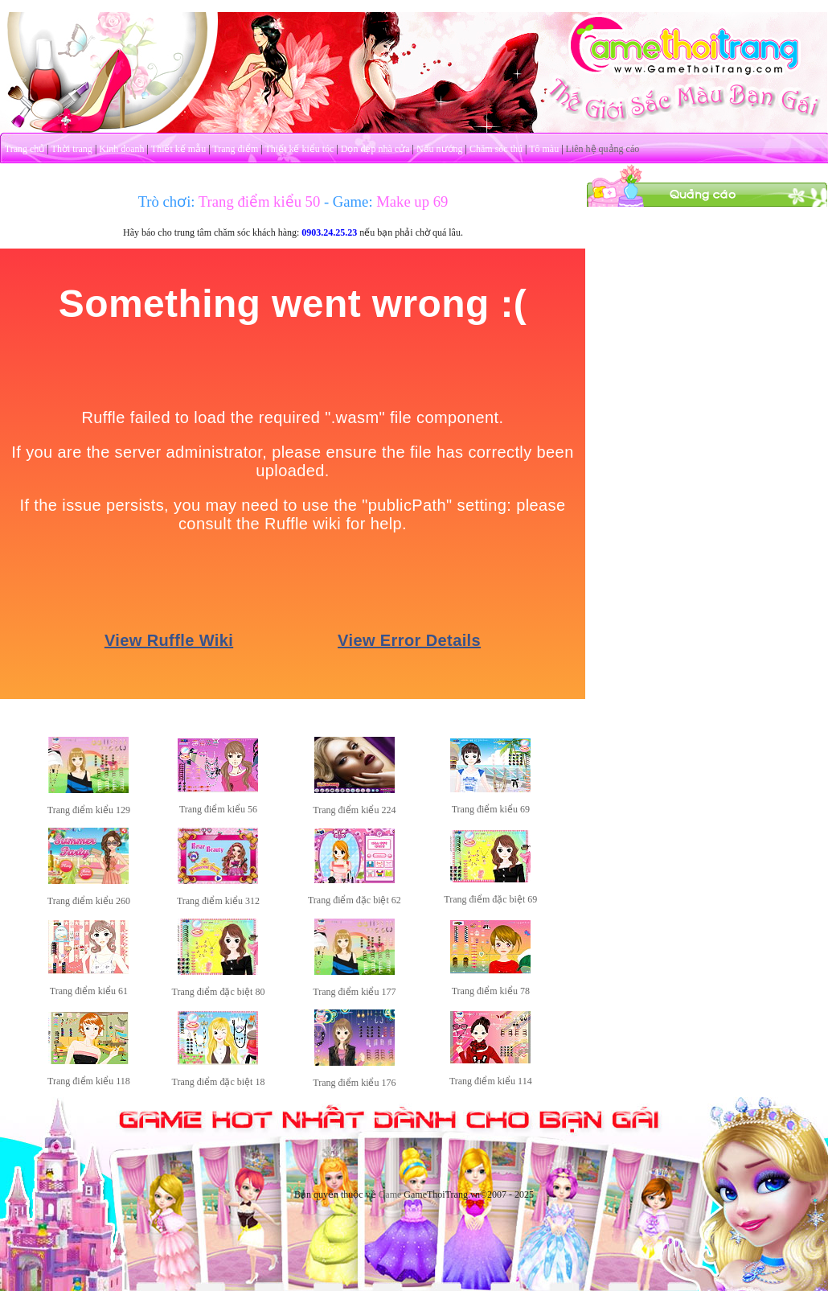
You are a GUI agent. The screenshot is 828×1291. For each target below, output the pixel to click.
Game (390, 1194)
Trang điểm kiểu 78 (491, 991)
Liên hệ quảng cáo (603, 148)
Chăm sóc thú (496, 148)
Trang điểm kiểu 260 (88, 901)
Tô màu (544, 148)
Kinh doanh (121, 148)
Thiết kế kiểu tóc (299, 148)
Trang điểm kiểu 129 (88, 810)
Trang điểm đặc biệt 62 (354, 900)
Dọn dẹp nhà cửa (375, 148)
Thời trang (71, 148)
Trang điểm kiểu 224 (354, 810)
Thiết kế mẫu (178, 148)
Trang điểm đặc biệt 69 (490, 899)
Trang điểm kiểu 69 (491, 809)
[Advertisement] (707, 308)
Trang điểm (235, 148)
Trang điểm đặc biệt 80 (218, 991)
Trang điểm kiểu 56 (218, 809)
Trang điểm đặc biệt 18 (218, 1081)
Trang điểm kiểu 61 (89, 991)
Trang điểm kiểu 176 (354, 1082)
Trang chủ (25, 148)
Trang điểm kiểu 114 (490, 1081)
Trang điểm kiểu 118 (88, 1081)
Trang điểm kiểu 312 (218, 901)
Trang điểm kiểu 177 (354, 991)
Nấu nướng (439, 148)
